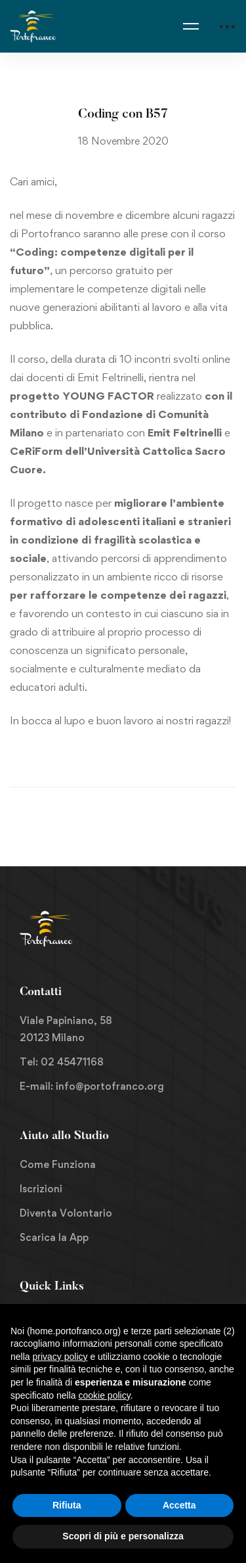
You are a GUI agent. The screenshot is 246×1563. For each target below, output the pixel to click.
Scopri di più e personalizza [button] (122, 1536)
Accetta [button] (179, 1505)
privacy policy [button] (59, 1356)
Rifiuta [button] (66, 1505)
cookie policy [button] (105, 1395)
